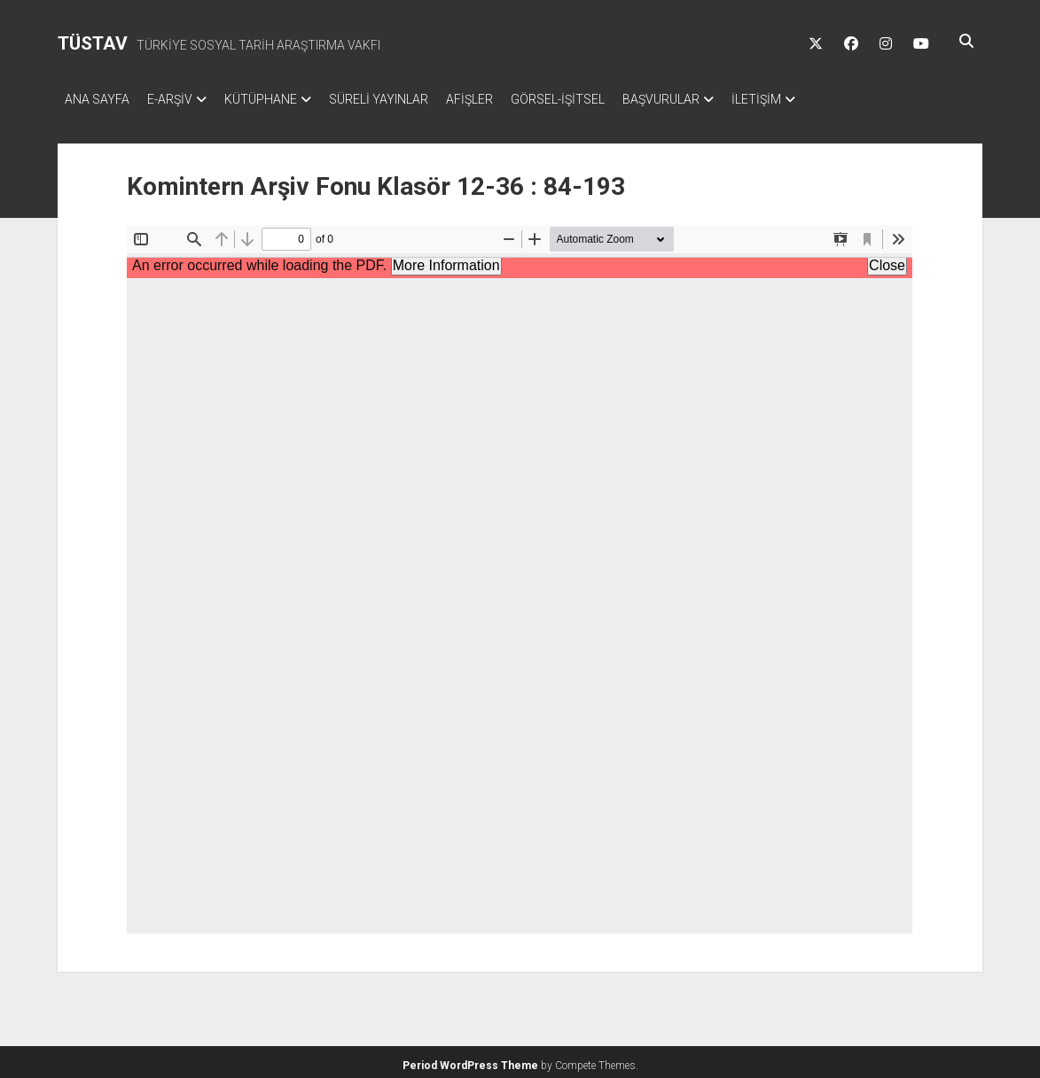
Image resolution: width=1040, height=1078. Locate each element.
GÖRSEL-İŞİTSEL (602, 99)
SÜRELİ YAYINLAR (405, 99)
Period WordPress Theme (470, 1060)
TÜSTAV (93, 43)
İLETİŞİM (818, 99)
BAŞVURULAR (714, 99)
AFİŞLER (504, 99)
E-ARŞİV (178, 99)
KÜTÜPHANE (278, 99)
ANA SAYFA (97, 99)
